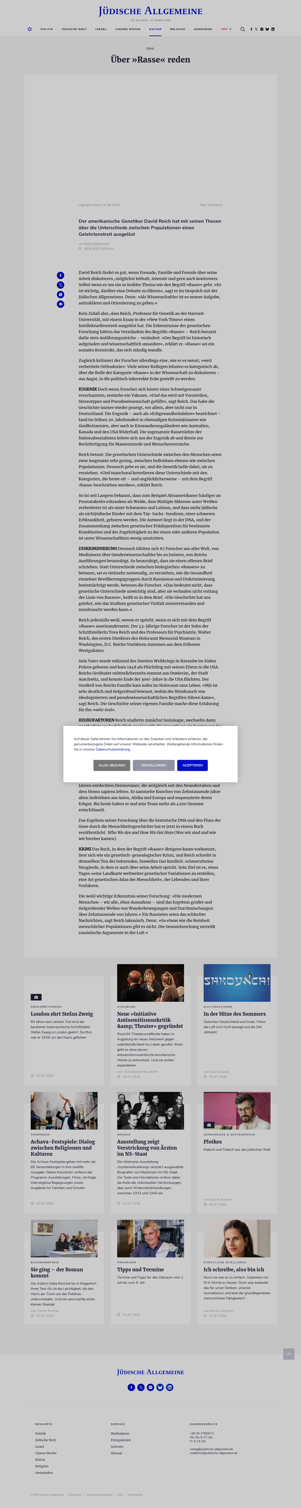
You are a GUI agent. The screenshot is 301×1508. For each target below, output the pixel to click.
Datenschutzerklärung (113, 749)
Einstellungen (154, 765)
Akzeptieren (193, 765)
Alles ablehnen (112, 765)
